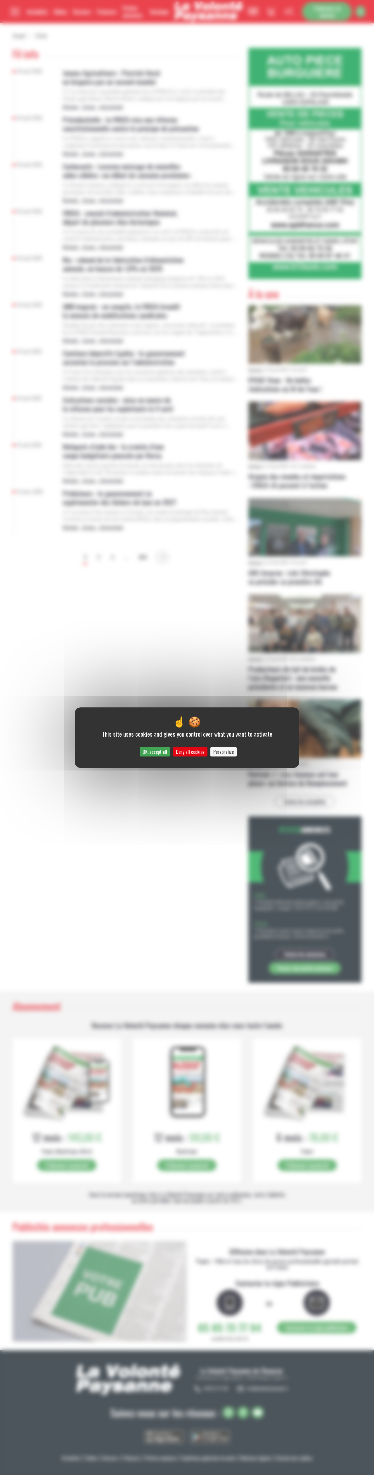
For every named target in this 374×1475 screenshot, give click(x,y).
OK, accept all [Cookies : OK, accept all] (155, 751)
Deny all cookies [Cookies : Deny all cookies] (190, 751)
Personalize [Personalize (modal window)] (223, 751)
